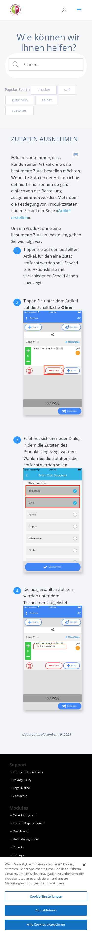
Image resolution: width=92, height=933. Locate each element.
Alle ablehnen (46, 912)
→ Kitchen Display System (27, 823)
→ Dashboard (18, 831)
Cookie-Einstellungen (46, 898)
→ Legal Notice (19, 788)
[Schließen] (84, 866)
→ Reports (16, 847)
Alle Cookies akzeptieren (46, 926)
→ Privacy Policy (20, 780)
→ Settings (16, 855)
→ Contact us (18, 796)
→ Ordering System (22, 815)
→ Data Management (24, 839)
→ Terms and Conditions (26, 772)
